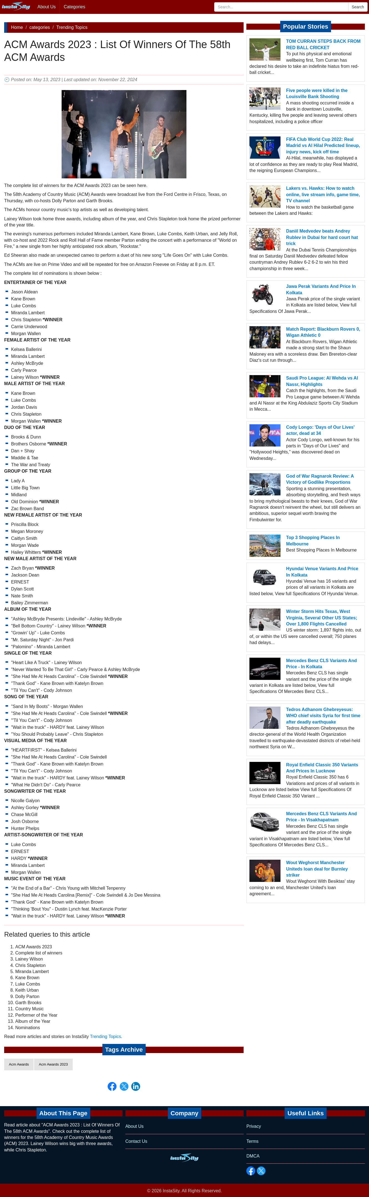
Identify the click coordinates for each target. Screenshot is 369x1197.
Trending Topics (71, 27)
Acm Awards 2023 (53, 1064)
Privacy (253, 1126)
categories (39, 27)
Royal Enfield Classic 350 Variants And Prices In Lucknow (322, 767)
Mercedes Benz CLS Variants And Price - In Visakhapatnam (321, 816)
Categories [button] (74, 6)
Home (17, 27)
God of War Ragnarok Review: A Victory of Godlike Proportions (320, 479)
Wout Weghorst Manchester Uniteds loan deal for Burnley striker (317, 868)
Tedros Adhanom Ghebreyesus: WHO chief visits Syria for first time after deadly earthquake (323, 715)
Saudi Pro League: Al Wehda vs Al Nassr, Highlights (322, 381)
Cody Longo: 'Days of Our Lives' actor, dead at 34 (320, 430)
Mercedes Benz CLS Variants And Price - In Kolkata (321, 663)
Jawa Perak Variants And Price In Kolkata (321, 289)
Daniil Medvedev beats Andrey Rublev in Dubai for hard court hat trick (322, 237)
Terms (252, 1141)
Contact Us (136, 1141)
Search (358, 7)
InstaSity (171, 1190)
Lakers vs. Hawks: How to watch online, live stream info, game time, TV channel (323, 194)
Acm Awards (19, 1064)
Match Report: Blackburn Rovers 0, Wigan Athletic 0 (323, 332)
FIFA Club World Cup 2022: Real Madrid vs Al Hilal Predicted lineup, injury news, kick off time (323, 145)
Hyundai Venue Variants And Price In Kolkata (322, 571)
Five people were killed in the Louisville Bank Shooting (316, 93)
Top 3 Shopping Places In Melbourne (313, 540)
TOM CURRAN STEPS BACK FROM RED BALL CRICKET (323, 44)
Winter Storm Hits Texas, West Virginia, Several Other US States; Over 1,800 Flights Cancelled (321, 617)
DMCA (252, 1156)
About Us (46, 6)
